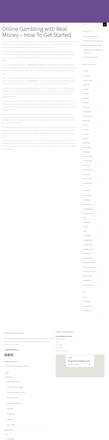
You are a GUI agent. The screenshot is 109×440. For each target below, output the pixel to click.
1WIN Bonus (87, 200)
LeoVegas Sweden (88, 249)
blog (85, 218)
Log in (85, 297)
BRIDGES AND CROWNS (13, 382)
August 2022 (87, 120)
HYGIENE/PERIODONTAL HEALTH (16, 392)
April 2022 (86, 138)
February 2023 (87, 111)
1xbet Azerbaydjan (88, 209)
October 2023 (87, 76)
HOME (7, 372)
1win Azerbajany (88, 195)
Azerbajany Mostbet (89, 213)
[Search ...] (93, 24)
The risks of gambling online (91, 57)
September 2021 (88, 170)
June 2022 (86, 129)
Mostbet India (87, 253)
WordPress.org (87, 310)
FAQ (6, 434)
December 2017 (88, 179)
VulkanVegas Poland (89, 285)
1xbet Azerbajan (88, 204)
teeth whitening (88, 276)
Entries (87, 301)
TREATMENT (8, 377)
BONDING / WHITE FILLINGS (15, 387)
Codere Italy (87, 222)
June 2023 (86, 94)
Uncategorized (87, 280)
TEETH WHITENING (12, 398)
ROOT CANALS (11, 425)
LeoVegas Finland (88, 240)
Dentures (86, 227)
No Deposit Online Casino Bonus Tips (93, 41)
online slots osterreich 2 (90, 267)
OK (89, 364)
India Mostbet (87, 236)
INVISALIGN (10, 419)
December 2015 (88, 183)
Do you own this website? (73, 364)
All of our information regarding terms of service (17, 366)
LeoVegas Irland (88, 245)
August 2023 (87, 85)
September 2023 (88, 80)
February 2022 (87, 147)
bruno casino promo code (35, 65)
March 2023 (86, 107)
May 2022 (86, 134)
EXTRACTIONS (11, 414)
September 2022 (88, 116)
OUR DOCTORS (9, 430)
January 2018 (87, 174)
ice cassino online (32, 81)
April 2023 (86, 103)
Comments (88, 306)
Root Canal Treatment (89, 271)
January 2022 (87, 152)
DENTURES (10, 408)
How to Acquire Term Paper (91, 36)
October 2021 (87, 165)
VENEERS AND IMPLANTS (14, 403)
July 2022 (86, 125)
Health (85, 231)
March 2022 (86, 143)
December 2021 (88, 156)
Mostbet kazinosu (88, 258)
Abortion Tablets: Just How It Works (93, 45)
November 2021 (88, 161)
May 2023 (86, 98)
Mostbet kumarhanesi (89, 262)
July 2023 (86, 89)
